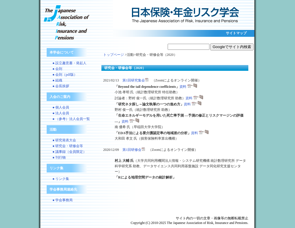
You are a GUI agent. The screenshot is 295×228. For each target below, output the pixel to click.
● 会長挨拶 (60, 86)
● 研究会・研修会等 (67, 146)
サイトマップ (236, 33)
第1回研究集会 (135, 80)
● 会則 (57, 69)
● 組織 (57, 80)
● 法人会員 (60, 113)
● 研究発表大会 (64, 140)
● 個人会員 (60, 107)
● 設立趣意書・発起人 (69, 63)
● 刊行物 (59, 157)
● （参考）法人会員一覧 (71, 119)
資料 (188, 87)
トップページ (113, 55)
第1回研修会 (133, 150)
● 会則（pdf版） (64, 75)
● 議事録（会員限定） (69, 152)
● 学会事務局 (62, 200)
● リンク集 (60, 179)
